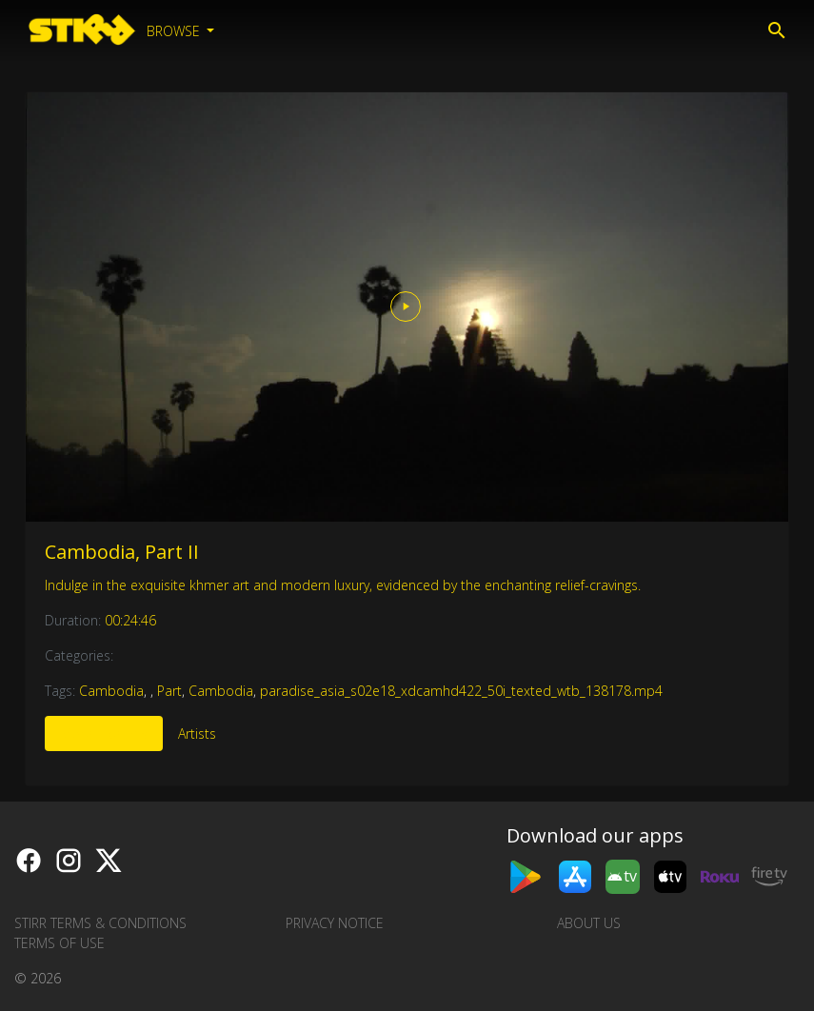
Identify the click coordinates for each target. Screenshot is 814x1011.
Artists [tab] (197, 733)
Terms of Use (59, 943)
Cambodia (111, 691)
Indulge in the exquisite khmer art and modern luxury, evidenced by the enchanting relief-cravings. (343, 585)
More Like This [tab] (104, 733)
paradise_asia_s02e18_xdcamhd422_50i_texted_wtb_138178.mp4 (461, 691)
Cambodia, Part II (122, 552)
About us (589, 923)
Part (169, 691)
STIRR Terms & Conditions (100, 923)
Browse (175, 31)
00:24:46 (130, 620)
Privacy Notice (335, 923)
